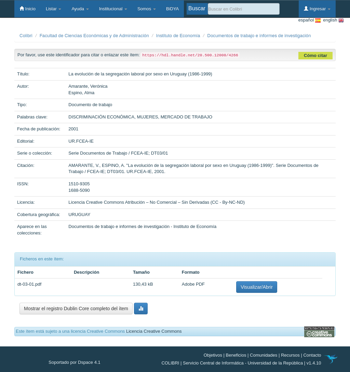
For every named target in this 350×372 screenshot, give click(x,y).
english (332, 20)
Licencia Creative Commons (154, 331)
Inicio (27, 8)
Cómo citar (315, 55)
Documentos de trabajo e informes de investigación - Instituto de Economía (142, 226)
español (309, 20)
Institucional (113, 8)
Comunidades (263, 355)
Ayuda (80, 8)
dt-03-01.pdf (29, 284)
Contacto (312, 355)
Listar (53, 8)
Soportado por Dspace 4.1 (74, 362)
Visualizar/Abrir (257, 287)
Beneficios (236, 355)
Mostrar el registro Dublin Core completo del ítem (76, 308)
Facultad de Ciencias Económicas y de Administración (94, 35)
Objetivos (213, 355)
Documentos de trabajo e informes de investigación (259, 35)
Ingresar (317, 8)
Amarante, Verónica (87, 86)
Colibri (25, 35)
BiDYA (172, 8)
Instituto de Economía (178, 35)
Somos (146, 8)
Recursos (290, 355)
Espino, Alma (81, 92)
